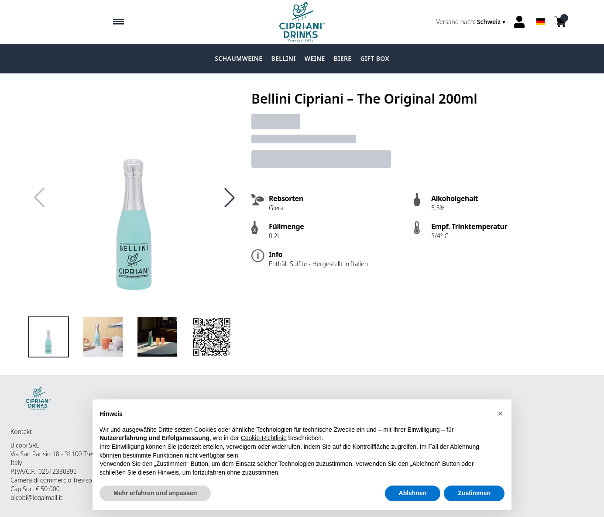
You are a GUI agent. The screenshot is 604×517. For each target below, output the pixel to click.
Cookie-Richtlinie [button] (264, 438)
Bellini (283, 58)
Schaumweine (238, 58)
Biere (343, 58)
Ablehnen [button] (413, 493)
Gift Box (374, 58)
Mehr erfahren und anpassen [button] (155, 493)
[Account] (519, 22)
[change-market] (471, 21)
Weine (315, 58)
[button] (500, 414)
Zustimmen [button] (474, 493)
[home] (302, 22)
